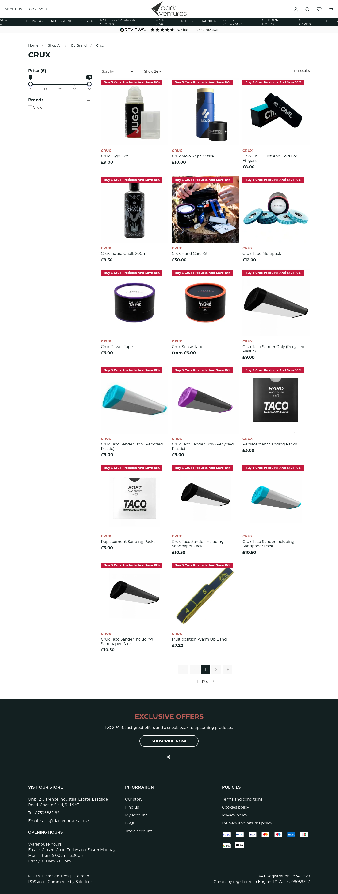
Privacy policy (234, 815)
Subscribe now (169, 741)
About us (13, 9)
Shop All (54, 45)
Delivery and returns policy (247, 823)
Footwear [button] (33, 21)
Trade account (138, 831)
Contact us (39, 9)
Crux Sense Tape (187, 347)
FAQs (130, 823)
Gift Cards (305, 22)
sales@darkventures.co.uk (65, 821)
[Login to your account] (295, 9)
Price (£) (37, 70)
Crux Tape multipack (261, 253)
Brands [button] (35, 100)
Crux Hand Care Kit (190, 253)
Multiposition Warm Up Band (199, 639)
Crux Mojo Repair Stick (193, 156)
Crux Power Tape (117, 347)
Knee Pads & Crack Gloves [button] (117, 22)
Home (33, 45)
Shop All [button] (5, 22)
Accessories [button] (63, 21)
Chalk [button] (87, 21)
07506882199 (47, 813)
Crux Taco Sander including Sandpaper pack (198, 543)
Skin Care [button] (160, 22)
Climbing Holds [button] (270, 22)
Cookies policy (235, 807)
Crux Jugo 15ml (115, 156)
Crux (100, 45)
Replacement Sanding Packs (269, 444)
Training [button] (208, 21)
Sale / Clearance (233, 22)
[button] (307, 9)
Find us (132, 807)
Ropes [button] (187, 21)
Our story (133, 799)
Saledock (84, 881)
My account (136, 815)
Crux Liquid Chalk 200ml (124, 253)
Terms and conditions (242, 799)
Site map (80, 876)
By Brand (79, 45)
